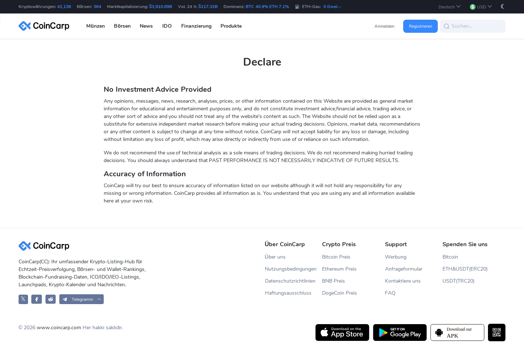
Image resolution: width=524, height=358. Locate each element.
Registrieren (420, 26)
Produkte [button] (231, 26)
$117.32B (208, 6)
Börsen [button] (122, 26)
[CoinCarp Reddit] (50, 299)
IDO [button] (167, 26)
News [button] (146, 26)
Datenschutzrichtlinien (290, 281)
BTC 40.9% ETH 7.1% (267, 6)
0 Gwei (332, 6)
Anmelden (384, 26)
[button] (449, 6)
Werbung (395, 256)
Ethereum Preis (339, 268)
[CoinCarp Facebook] (36, 299)
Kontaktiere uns (403, 281)
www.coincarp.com (59, 327)
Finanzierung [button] (196, 26)
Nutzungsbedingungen (291, 268)
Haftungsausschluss (288, 293)
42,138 (64, 6)
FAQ (390, 293)
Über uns (275, 256)
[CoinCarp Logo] (46, 26)
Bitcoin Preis (336, 256)
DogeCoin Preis (339, 293)
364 (97, 6)
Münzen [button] (95, 26)
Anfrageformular (403, 268)
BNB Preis (333, 281)
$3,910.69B (160, 6)
